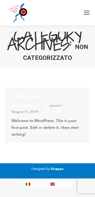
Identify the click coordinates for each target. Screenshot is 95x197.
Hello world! (26, 96)
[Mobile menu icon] (86, 12)
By (53, 105)
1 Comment (51, 112)
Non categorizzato (26, 105)
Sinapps (57, 169)
